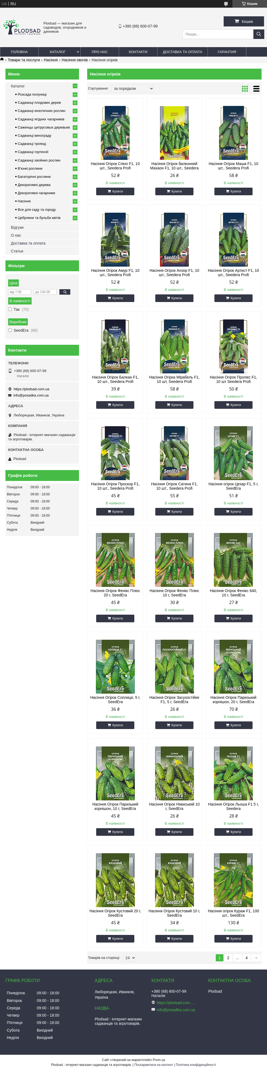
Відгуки (17, 227)
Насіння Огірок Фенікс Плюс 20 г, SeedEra (115, 593)
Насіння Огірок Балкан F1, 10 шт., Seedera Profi (115, 379)
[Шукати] (258, 34)
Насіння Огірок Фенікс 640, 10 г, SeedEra (233, 593)
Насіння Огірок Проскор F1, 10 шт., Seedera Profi (115, 486)
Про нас (100, 52)
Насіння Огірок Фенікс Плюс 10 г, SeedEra (174, 593)
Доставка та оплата (182, 52)
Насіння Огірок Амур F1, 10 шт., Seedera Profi (115, 272)
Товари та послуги (24, 60)
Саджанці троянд (32, 144)
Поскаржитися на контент (153, 1065)
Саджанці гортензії (33, 152)
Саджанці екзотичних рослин (41, 111)
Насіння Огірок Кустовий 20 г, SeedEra (115, 913)
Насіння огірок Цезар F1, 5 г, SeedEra (233, 486)
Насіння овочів (75, 60)
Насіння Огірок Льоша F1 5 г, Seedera (233, 806)
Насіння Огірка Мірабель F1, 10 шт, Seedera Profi (174, 379)
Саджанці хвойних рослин (39, 160)
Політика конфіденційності (196, 1065)
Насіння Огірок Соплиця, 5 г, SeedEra (115, 699)
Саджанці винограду (34, 135)
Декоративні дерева (34, 185)
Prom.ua (159, 1060)
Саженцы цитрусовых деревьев (44, 127)
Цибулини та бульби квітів (39, 218)
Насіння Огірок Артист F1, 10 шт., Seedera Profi (233, 272)
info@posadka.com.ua (31, 395)
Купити (117, 191)
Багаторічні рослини (34, 177)
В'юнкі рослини (30, 168)
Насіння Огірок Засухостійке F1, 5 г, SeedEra (174, 699)
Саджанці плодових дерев (39, 102)
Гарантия (227, 52)
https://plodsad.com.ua (31, 389)
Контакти (138, 52)
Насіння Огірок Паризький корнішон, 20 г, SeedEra (234, 699)
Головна (19, 52)
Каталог (57, 52)
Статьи (17, 251)
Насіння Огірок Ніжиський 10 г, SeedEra (174, 806)
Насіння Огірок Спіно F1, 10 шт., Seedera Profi (115, 165)
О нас (16, 235)
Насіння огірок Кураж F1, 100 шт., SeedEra (233, 913)
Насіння (51, 60)
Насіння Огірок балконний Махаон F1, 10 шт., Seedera (174, 165)
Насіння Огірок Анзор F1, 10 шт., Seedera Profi (174, 272)
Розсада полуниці (32, 94)
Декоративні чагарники (36, 193)
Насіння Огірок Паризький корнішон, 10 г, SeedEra (115, 806)
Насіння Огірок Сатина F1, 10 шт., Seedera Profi (174, 486)
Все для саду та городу (37, 210)
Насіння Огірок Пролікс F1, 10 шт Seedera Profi (233, 379)
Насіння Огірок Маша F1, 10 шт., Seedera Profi (233, 165)
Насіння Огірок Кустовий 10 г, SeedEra (174, 913)
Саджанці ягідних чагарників (41, 119)
